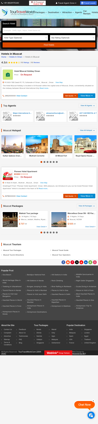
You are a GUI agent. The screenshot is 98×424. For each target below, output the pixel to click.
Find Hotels (49, 45)
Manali (53, 329)
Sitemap (7, 339)
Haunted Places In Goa (85, 300)
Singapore (40, 343)
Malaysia (54, 339)
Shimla (39, 333)
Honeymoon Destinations (37, 312)
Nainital (39, 336)
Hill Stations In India (59, 275)
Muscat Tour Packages (12, 250)
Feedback (22, 329)
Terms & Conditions (8, 343)
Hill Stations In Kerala (35, 280)
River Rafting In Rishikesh (61, 286)
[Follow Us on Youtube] (81, 262)
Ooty (53, 333)
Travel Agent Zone (66, 3)
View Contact (21, 96)
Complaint (7, 333)
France (71, 343)
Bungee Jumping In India (37, 286)
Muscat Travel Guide (60, 250)
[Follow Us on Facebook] (63, 262)
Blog (20, 343)
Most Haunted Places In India (85, 295)
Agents (78, 12)
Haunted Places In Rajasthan (59, 301)
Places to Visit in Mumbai (37, 290)
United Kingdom (90, 343)
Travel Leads (88, 3)
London (87, 333)
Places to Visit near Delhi (37, 294)
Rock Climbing (57, 280)
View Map (59, 82)
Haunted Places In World (12, 300)
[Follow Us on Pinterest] (72, 262)
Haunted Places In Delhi (61, 294)
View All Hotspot (87, 130)
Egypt (86, 336)
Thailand (87, 339)
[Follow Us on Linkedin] (86, 262)
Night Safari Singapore (85, 280)
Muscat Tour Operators (61, 255)
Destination (54, 12)
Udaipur (39, 339)
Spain (71, 336)
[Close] (93, 400)
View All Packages (87, 206)
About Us (22, 333)
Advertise (7, 336)
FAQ (20, 339)
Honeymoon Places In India (35, 307)
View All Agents (88, 105)
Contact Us (8, 329)
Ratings (25, 62)
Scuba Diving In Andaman (86, 286)
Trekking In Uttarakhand (12, 286)
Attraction (68, 12)
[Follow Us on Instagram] (95, 262)
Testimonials (23, 336)
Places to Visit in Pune (85, 290)
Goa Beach (7, 275)
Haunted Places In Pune (12, 306)
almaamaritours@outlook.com (58, 113)
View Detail (42, 227)
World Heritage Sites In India (12, 281)
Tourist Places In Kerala (12, 290)
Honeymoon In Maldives (61, 306)
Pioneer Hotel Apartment (25, 171)
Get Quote (70, 96)
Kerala (39, 329)
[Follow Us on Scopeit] (90, 262)
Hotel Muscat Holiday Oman (27, 71)
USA (70, 339)
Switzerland (55, 343)
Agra (53, 336)
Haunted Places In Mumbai (34, 301)
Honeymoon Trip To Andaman (84, 307)
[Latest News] (68, 262)
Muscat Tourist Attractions (13, 255)
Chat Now (84, 404)
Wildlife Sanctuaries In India (85, 275)
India (71, 329)
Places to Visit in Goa (60, 290)
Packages (41, 12)
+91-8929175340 (10, 3)
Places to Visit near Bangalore (10, 295)
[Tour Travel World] (18, 12)
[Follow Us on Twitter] (77, 262)
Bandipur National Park (36, 275)
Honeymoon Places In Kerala (11, 313)
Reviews (35, 62)
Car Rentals (86, 12)
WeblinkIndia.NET (79, 354)
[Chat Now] (91, 415)
